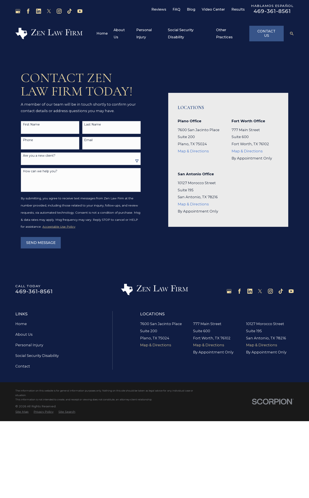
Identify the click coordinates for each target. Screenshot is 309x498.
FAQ (176, 9)
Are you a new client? (39, 156)
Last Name (92, 124)
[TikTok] (69, 11)
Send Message (41, 242)
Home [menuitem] (102, 33)
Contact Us (266, 33)
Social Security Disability (37, 355)
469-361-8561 (272, 11)
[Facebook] (28, 11)
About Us (24, 334)
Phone (28, 140)
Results (238, 9)
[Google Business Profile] (17, 11)
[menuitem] (22, 412)
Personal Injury (29, 345)
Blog (191, 9)
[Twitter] (48, 11)
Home (21, 324)
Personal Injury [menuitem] (144, 33)
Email (88, 140)
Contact (22, 366)
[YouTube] (79, 11)
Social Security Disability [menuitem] (181, 33)
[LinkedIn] (38, 11)
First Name (31, 124)
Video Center (213, 9)
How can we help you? (40, 171)
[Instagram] (59, 11)
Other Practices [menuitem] (224, 33)
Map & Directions (193, 151)
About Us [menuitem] (119, 33)
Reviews (158, 9)
